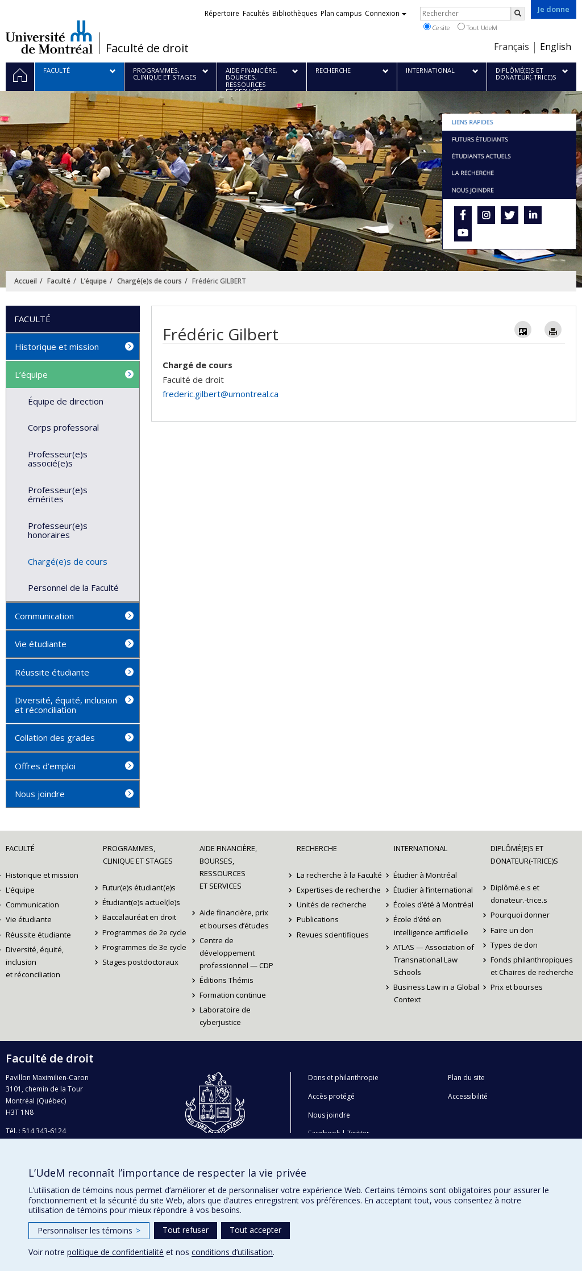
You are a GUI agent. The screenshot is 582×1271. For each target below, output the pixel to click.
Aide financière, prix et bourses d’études (234, 918)
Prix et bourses (516, 987)
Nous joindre (40, 793)
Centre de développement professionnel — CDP (236, 952)
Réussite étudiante (52, 672)
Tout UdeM (477, 27)
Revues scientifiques (333, 935)
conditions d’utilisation (232, 1252)
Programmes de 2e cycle (145, 932)
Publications (318, 919)
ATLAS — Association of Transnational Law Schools (434, 959)
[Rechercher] (518, 13)
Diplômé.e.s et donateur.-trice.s (518, 893)
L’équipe (94, 281)
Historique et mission (57, 346)
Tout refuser (186, 1229)
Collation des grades (55, 737)
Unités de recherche (332, 904)
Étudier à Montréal (426, 875)
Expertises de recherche (339, 890)
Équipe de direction (65, 401)
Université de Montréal (49, 37)
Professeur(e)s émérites (58, 494)
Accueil (25, 281)
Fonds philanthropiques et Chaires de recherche (531, 966)
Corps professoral (63, 427)
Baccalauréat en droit (140, 917)
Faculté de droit (147, 48)
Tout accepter (255, 1229)
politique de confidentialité (115, 1252)
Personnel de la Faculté (73, 587)
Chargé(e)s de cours (149, 281)
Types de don (514, 945)
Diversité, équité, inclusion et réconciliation (66, 704)
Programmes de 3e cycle (145, 947)
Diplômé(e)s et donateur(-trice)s (524, 854)
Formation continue (232, 995)
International (420, 848)
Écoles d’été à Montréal (434, 904)
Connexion (385, 13)
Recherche (317, 848)
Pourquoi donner (520, 915)
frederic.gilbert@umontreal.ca (220, 393)
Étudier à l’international (433, 890)
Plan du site (466, 1077)
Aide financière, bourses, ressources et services (228, 867)
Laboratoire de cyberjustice (225, 1016)
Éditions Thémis (226, 980)
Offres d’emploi (45, 766)
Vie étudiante (40, 643)
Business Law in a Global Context (437, 993)
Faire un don (512, 930)
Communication (44, 616)
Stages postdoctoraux (141, 962)
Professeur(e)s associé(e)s (58, 458)
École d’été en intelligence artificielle (431, 925)
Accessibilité (468, 1096)
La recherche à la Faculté (339, 875)
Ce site (436, 27)
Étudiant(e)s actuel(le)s (142, 902)
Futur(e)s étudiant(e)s (139, 887)
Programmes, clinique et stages (138, 854)
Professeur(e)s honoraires (58, 530)
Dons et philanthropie (343, 1077)
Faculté (58, 281)
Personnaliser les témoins (89, 1230)
